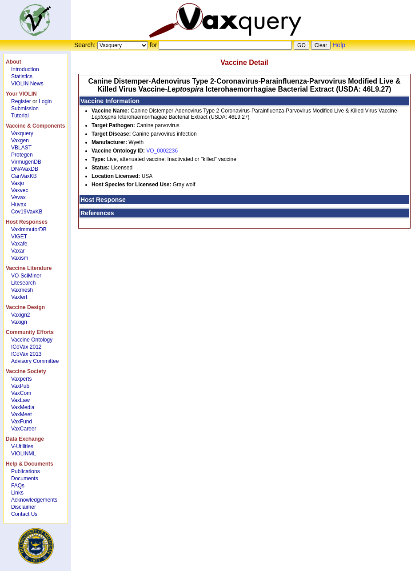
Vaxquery (22, 133)
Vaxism (19, 258)
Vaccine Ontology (31, 340)
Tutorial (20, 116)
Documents (24, 478)
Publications (25, 471)
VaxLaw (20, 400)
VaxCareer (23, 429)
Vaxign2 (20, 315)
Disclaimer (23, 507)
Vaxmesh (22, 290)
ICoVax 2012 (26, 347)
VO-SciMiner (26, 276)
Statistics (21, 76)
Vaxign (19, 322)
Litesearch (23, 283)
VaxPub (20, 386)
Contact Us (24, 514)
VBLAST (21, 148)
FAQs (17, 486)
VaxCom (21, 393)
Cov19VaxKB (26, 212)
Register (21, 101)
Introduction (25, 69)
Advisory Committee (35, 361)
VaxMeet (21, 414)
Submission (25, 108)
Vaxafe (19, 244)
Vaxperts (21, 379)
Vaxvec (19, 190)
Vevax (18, 197)
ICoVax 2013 (26, 354)
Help (338, 44)
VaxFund (21, 421)
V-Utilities (22, 446)
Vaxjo (17, 183)
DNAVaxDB (24, 169)
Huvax (18, 204)
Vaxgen (20, 140)
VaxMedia (22, 407)
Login (45, 101)
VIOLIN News (27, 83)
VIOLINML (23, 453)
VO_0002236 (162, 151)
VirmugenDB (26, 162)
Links (17, 493)
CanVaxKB (24, 176)
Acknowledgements (34, 500)
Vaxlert (19, 297)
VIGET (19, 236)
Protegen (22, 155)
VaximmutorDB (29, 229)
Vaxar (17, 251)
